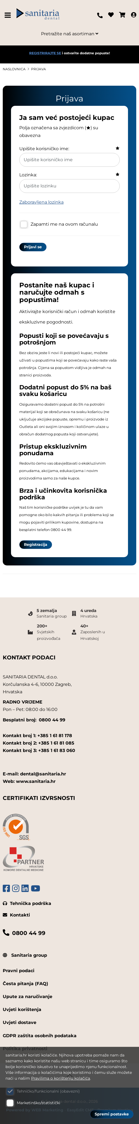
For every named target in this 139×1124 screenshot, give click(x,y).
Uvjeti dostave (19, 1022)
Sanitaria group (25, 955)
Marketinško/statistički (38, 1102)
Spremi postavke (112, 1114)
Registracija (35, 544)
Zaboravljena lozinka (41, 202)
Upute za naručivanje (27, 996)
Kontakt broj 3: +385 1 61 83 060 (39, 750)
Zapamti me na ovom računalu (64, 224)
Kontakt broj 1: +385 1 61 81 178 (37, 735)
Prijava (38, 69)
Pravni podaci (18, 970)
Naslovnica (14, 69)
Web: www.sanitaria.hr (29, 781)
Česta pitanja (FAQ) (25, 983)
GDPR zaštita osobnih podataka (40, 1035)
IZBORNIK (9, 15)
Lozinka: (28, 174)
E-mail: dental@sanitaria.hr (34, 774)
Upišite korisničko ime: (44, 148)
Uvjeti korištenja (22, 1009)
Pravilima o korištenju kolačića (60, 1078)
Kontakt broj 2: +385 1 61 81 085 (38, 743)
